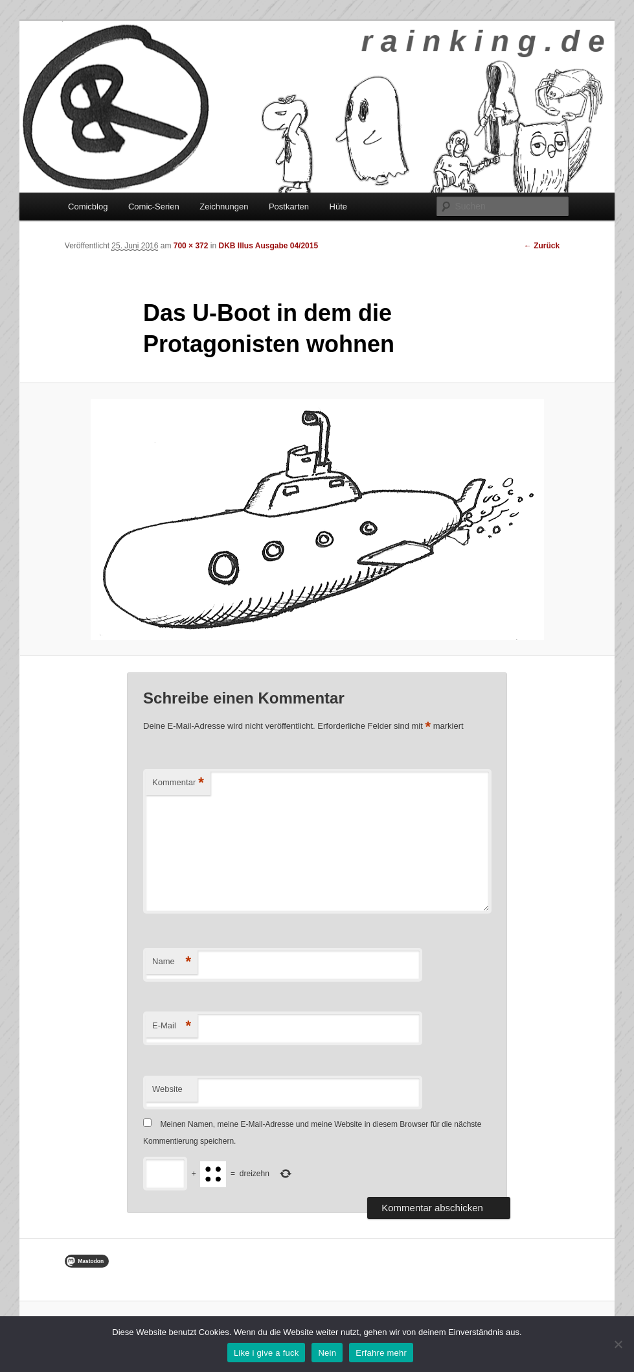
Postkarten (289, 206)
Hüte (338, 206)
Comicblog (88, 206)
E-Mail (171, 1026)
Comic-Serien (153, 206)
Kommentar (178, 783)
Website (167, 1089)
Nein (327, 1353)
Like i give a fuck (266, 1353)
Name (171, 961)
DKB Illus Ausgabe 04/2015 (268, 245)
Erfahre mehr (381, 1353)
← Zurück (542, 245)
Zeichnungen (223, 206)
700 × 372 (191, 245)
